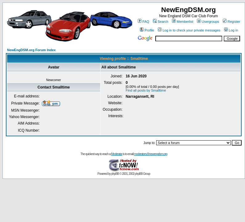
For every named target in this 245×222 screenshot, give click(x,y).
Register (231, 21)
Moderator (116, 154)
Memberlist (182, 21)
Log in (231, 30)
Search (160, 21)
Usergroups (208, 21)
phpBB (115, 173)
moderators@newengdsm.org (150, 154)
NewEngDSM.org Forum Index (31, 50)
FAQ (143, 21)
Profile (147, 30)
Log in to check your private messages (189, 30)
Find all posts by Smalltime (146, 90)
